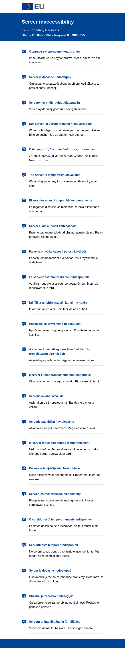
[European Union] (33, 6)
